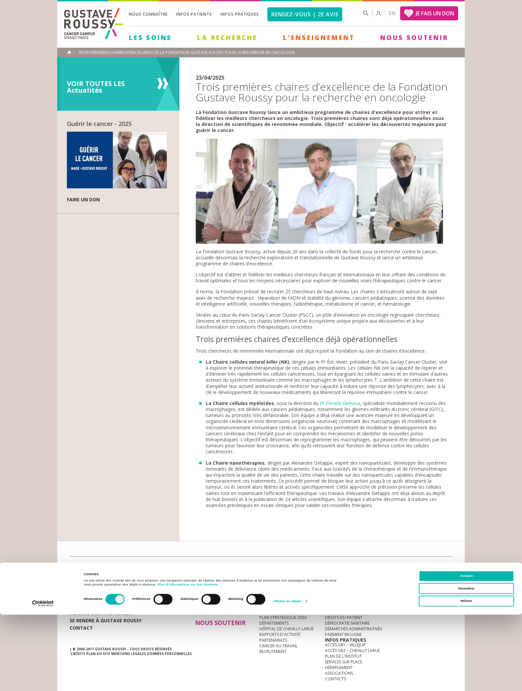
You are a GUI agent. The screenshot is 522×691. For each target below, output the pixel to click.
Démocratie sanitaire (347, 623)
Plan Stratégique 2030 (283, 617)
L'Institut (269, 600)
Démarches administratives (353, 629)
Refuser (466, 677)
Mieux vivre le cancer (347, 606)
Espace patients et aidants (352, 612)
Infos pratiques (239, 14)
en (392, 13)
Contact (81, 628)
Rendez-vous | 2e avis (304, 14)
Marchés (269, 567)
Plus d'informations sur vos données (187, 661)
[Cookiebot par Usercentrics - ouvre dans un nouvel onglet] (43, 680)
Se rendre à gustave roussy (105, 620)
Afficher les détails (287, 678)
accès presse (133, 567)
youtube (416, 567)
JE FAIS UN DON (435, 13)
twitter (436, 567)
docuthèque (229, 567)
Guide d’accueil (341, 595)
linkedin (426, 567)
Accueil (69, 52)
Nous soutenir (414, 37)
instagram (405, 567)
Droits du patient (344, 617)
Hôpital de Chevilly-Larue (286, 629)
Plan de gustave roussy (101, 613)
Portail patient (341, 600)
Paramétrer (466, 665)
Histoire (267, 606)
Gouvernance (274, 612)
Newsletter (382, 570)
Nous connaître (148, 14)
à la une (268, 595)
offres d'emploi (181, 567)
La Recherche (227, 37)
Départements (274, 623)
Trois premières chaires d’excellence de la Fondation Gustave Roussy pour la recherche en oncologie (186, 53)
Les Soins (150, 37)
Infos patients (194, 14)
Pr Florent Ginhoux (340, 403)
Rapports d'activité (279, 634)
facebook (447, 567)
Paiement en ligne (343, 634)
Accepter (466, 652)
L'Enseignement (319, 37)
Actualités (90, 567)
